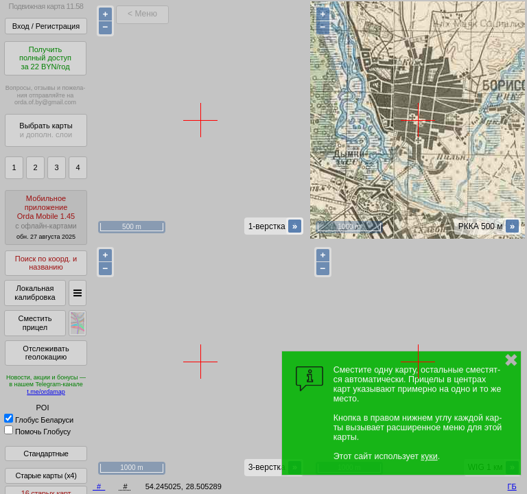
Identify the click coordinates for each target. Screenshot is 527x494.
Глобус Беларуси (38, 420)
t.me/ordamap (46, 391)
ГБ (512, 486)
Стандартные (45, 453)
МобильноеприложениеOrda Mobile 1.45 (46, 217)
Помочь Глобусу (37, 431)
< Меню (142, 14)
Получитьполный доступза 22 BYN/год (45, 58)
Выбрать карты (45, 130)
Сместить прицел (34, 322)
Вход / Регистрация (46, 26)
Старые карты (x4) (45, 475)
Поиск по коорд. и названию (46, 263)
